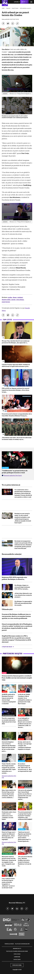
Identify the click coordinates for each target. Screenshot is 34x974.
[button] (17, 83)
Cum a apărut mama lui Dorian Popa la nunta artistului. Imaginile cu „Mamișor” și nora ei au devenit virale (8, 883)
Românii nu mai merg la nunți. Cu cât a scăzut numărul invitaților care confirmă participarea (15, 116)
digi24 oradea (6, 299)
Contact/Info (17, 959)
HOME (3, 8)
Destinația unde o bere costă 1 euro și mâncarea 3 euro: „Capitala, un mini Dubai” (9, 815)
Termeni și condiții (9, 943)
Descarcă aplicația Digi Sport (13, 475)
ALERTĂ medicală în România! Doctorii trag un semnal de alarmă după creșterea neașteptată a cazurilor (9, 698)
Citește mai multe (7, 647)
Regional (8, 8)
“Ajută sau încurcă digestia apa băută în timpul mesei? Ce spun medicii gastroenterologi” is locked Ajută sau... (24, 836)
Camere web (17, 956)
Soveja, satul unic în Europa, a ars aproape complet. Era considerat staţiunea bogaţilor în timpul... (25, 745)
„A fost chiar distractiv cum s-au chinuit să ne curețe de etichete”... (23, 595)
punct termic (6, 302)
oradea (10, 297)
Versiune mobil (17, 965)
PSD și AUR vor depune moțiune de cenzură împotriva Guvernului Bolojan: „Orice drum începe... (15, 390)
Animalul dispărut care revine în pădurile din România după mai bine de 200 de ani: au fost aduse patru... (9, 746)
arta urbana (20, 299)
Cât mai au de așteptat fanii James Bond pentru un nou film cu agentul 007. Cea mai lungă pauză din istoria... (25, 794)
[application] (17, 83)
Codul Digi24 (17, 954)
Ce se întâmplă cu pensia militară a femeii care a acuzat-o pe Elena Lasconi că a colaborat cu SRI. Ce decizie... (25, 722)
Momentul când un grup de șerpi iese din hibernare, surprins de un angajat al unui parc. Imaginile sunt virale (9, 861)
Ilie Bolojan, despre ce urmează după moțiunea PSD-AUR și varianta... (22, 587)
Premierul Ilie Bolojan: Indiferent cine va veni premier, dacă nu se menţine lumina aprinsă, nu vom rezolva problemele (16, 616)
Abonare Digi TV (17, 948)
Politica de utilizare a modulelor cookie (17, 951)
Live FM (16, 1)
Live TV (23, 2)
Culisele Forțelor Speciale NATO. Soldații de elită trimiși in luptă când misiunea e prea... (16, 365)
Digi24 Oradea (15, 8)
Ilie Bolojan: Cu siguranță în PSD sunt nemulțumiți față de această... (23, 603)
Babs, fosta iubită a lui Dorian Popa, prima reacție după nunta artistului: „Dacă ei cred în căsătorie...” (9, 793)
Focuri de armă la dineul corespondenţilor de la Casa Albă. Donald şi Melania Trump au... (17, 415)
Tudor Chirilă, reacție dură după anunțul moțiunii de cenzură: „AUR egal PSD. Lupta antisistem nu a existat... (9, 768)
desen (15, 297)
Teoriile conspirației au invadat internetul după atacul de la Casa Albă (9, 720)
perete (13, 299)
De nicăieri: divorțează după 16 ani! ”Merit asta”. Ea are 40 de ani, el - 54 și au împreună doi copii (25, 767)
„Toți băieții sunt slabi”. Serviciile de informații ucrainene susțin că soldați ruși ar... (16, 438)
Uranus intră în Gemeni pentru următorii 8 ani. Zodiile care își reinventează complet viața (17, 678)
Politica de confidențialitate (22, 943)
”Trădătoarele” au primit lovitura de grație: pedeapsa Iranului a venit (14, 472)
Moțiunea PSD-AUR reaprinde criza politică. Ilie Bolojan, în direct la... (14, 578)
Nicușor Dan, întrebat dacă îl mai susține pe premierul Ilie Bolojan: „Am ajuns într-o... (15, 342)
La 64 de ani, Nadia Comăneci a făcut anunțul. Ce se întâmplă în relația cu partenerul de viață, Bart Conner (25, 698)
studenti (20, 297)
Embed (5, 93)
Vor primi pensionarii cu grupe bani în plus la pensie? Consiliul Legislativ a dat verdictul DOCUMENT (25, 815)
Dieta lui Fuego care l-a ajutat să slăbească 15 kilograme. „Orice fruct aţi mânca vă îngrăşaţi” (9, 835)
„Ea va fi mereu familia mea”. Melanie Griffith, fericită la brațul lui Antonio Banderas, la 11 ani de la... (25, 861)
